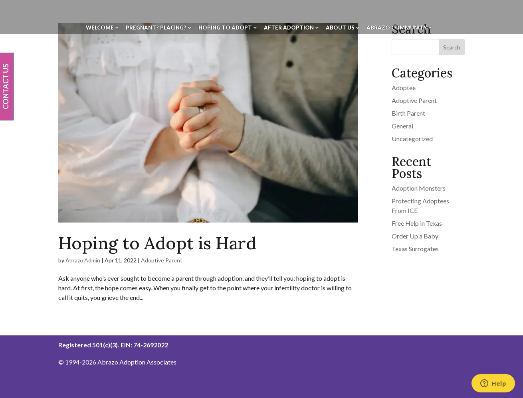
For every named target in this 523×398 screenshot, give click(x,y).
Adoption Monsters (419, 188)
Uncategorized (412, 138)
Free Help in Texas (417, 223)
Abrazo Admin (82, 260)
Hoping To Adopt (225, 28)
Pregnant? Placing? (156, 28)
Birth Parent (408, 113)
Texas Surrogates (415, 248)
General (402, 126)
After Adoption (289, 28)
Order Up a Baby (415, 236)
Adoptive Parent (161, 260)
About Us (340, 28)
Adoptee (404, 87)
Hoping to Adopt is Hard (157, 243)
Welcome (100, 28)
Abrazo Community (396, 28)
